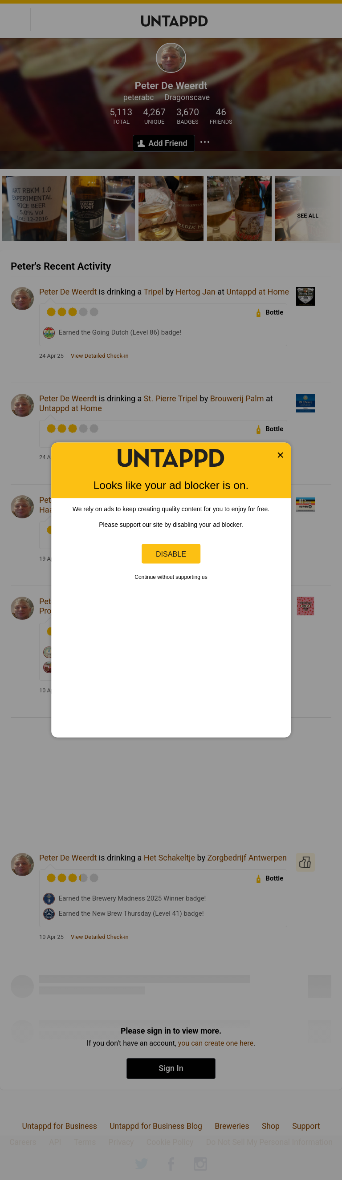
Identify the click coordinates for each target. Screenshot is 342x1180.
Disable (171, 554)
